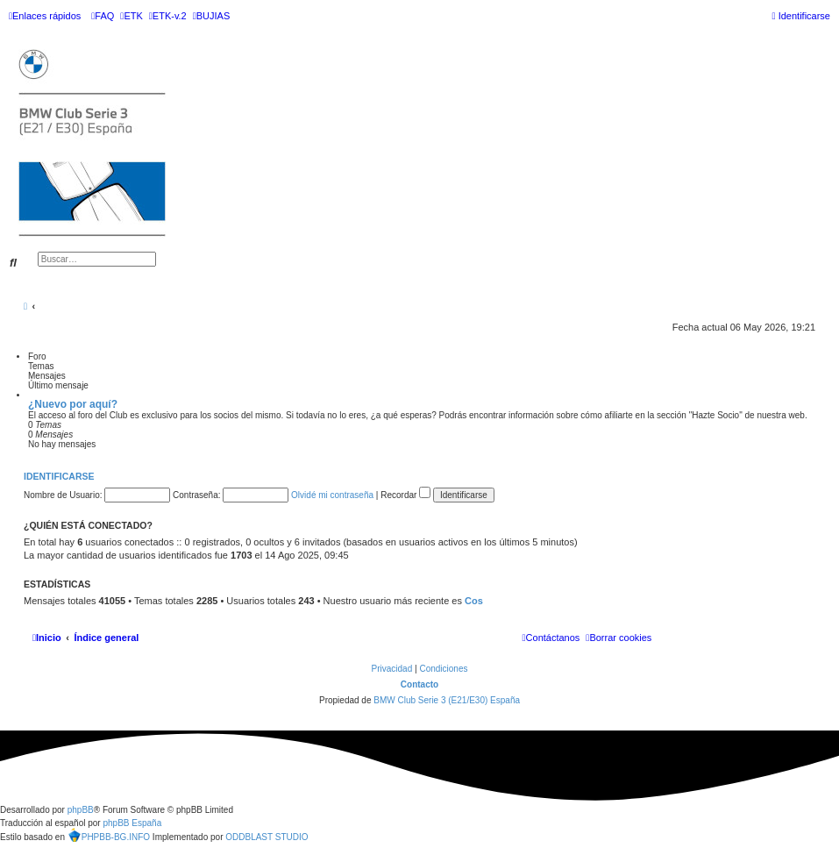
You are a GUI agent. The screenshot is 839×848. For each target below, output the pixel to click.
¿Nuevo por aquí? (72, 404)
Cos (474, 600)
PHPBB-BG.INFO (109, 835)
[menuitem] (102, 15)
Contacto (419, 684)
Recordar (405, 495)
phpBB (81, 810)
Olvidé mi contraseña (332, 495)
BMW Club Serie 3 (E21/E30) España (446, 700)
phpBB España (132, 823)
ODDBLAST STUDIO (266, 837)
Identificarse (59, 476)
